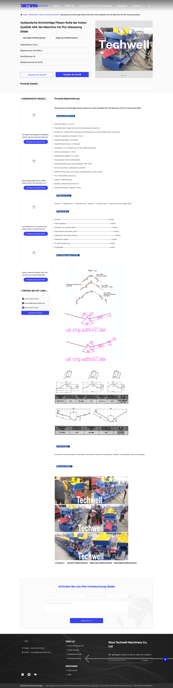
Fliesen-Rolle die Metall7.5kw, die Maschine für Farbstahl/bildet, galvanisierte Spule (35, 275)
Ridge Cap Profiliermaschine (101, 563)
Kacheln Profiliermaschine (77, 563)
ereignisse (122, 6)
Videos (56, 6)
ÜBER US (69, 6)
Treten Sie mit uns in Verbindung (95, 6)
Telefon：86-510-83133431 (33, 648)
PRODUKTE (42, 6)
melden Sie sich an (145, 660)
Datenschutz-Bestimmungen (31, 686)
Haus (28, 6)
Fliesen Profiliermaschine (48, 15)
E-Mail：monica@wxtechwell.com (36, 652)
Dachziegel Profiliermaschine (125, 563)
